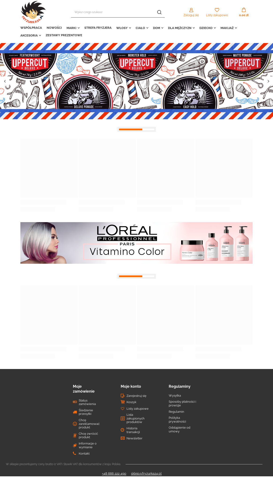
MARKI (71, 28)
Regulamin (176, 411)
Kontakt (84, 453)
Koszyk (131, 402)
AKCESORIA (29, 35)
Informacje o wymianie (88, 445)
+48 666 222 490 (114, 473)
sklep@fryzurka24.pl (146, 473)
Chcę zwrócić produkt (88, 435)
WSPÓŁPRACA (31, 27)
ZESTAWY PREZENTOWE (64, 35)
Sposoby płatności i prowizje (182, 403)
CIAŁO (140, 28)
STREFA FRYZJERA (98, 27)
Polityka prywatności (177, 419)
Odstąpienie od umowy (179, 429)
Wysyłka (175, 395)
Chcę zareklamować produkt (89, 423)
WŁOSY (122, 28)
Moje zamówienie (84, 389)
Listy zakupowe (217, 15)
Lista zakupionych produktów (136, 418)
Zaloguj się (191, 15)
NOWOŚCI (54, 27)
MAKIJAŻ (227, 28)
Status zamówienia (87, 402)
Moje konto (131, 386)
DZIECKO (206, 28)
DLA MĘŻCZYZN (179, 28)
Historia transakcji (133, 430)
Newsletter (134, 438)
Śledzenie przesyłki (86, 412)
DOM (156, 28)
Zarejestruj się (136, 396)
